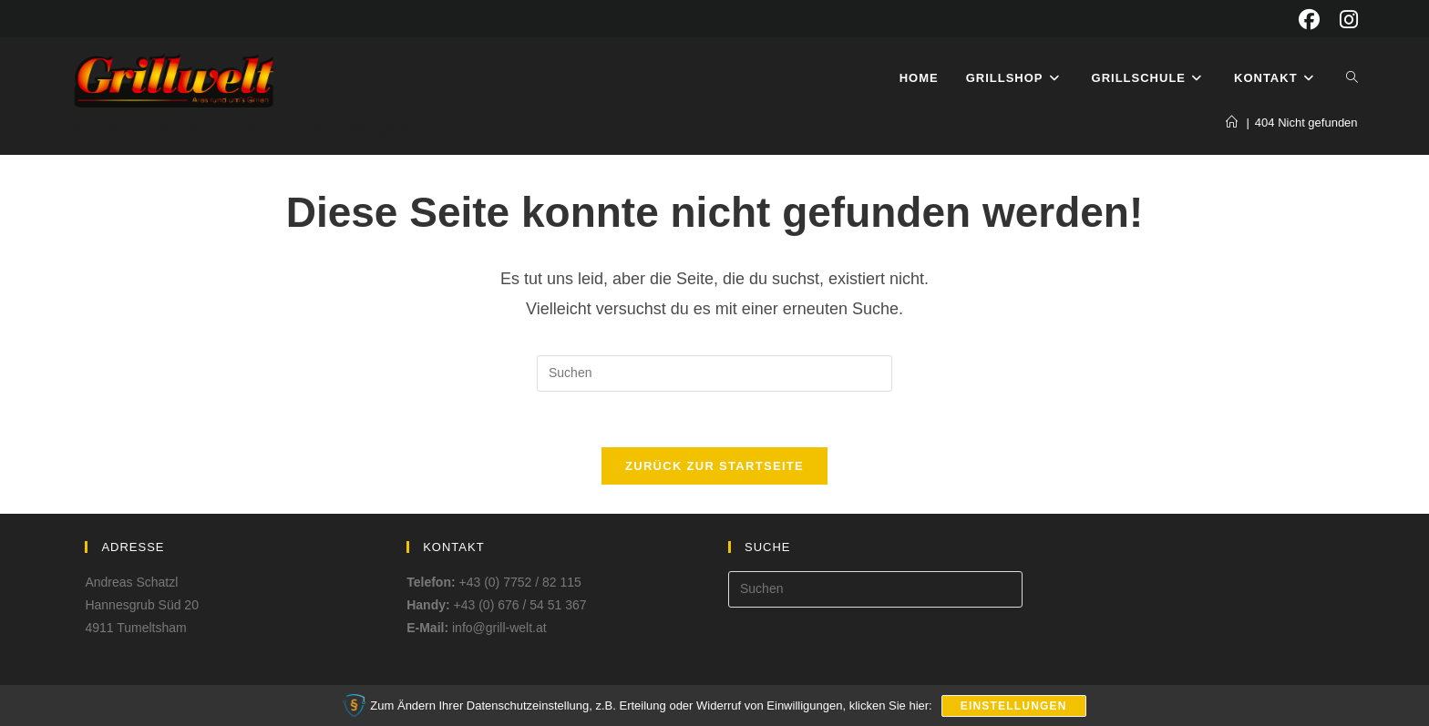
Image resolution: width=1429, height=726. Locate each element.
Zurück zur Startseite (714, 466)
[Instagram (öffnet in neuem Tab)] (1344, 19)
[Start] (1232, 122)
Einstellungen (1014, 706)
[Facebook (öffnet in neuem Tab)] (1309, 19)
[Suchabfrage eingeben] (714, 373)
